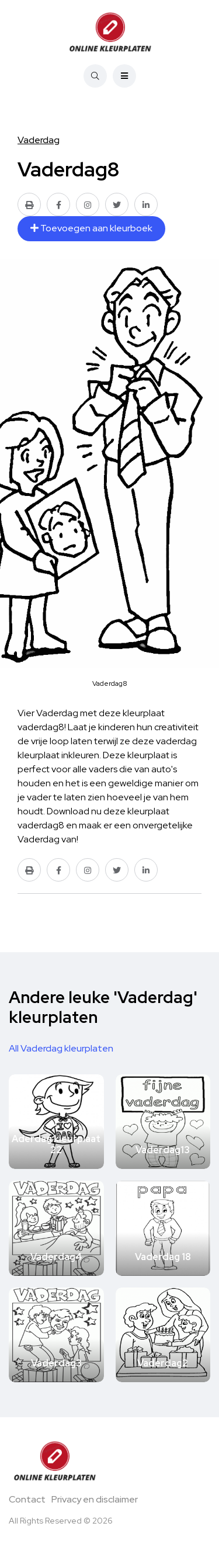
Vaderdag (39, 140)
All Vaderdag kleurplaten (61, 1048)
